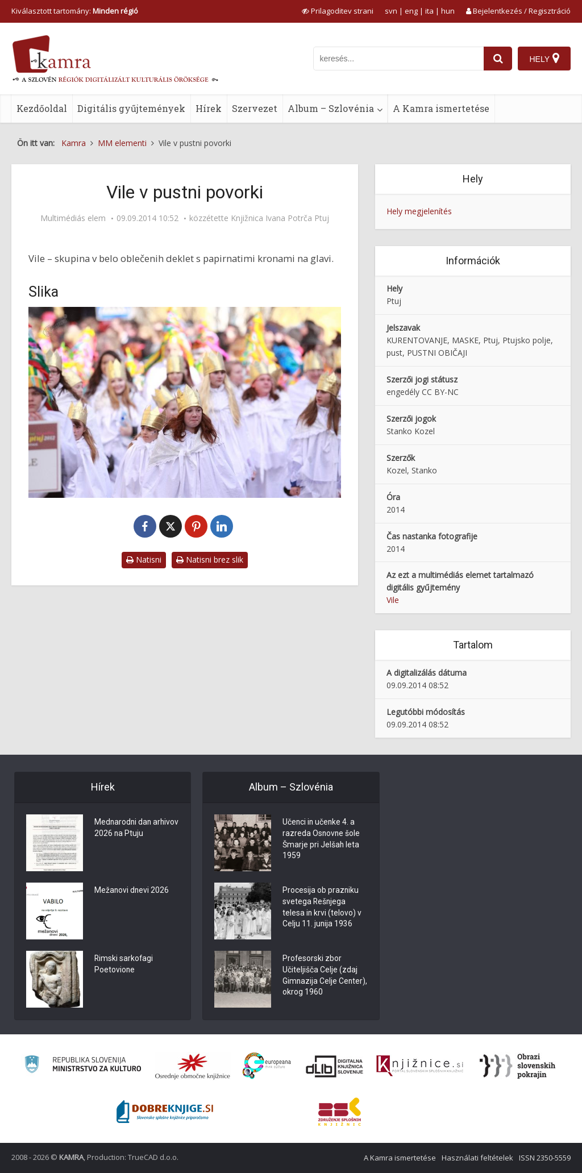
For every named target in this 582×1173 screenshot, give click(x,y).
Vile (392, 599)
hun (448, 11)
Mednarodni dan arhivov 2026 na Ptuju (133, 828)
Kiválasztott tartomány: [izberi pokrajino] (74, 11)
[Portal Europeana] (266, 1065)
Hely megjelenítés (419, 211)
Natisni (143, 559)
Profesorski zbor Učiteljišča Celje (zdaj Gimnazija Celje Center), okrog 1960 (319, 976)
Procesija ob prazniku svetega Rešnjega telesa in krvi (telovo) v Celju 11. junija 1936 (322, 908)
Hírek (209, 108)
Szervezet (254, 108)
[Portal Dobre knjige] (165, 1111)
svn (391, 11)
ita (429, 11)
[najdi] (498, 58)
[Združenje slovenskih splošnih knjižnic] (420, 1066)
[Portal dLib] (335, 1066)
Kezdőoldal (41, 108)
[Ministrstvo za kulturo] (82, 1066)
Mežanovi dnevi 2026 (132, 891)
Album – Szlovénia (331, 108)
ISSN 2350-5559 (545, 1158)
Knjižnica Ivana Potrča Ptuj (280, 218)
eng (411, 11)
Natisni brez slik (209, 559)
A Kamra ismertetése (441, 108)
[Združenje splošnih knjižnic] (339, 1111)
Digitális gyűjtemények (131, 108)
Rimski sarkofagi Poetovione (124, 965)
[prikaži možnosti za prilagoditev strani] (337, 11)
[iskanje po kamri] (398, 58)
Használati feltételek (477, 1158)
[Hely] (544, 58)
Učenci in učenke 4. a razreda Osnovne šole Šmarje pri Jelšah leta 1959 (321, 840)
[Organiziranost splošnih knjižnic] (193, 1066)
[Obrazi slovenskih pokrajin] (517, 1066)
